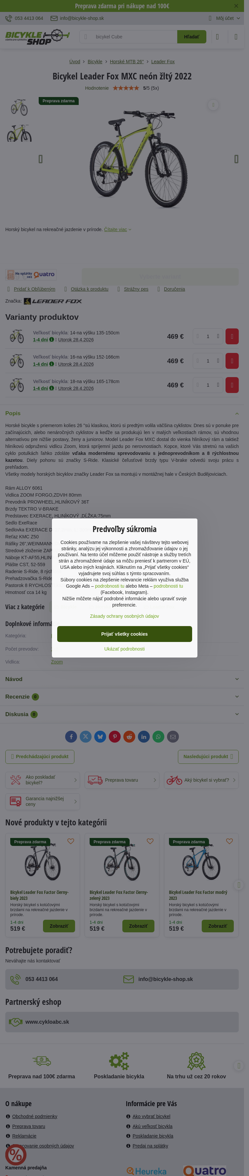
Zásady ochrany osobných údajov (124, 616)
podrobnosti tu (109, 586)
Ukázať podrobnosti (124, 649)
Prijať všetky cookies (124, 634)
